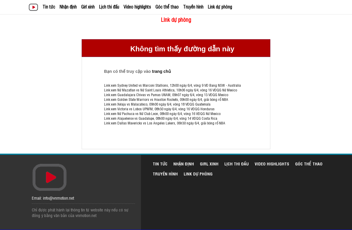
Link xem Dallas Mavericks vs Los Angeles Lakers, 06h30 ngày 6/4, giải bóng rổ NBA (164, 123)
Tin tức (48, 7)
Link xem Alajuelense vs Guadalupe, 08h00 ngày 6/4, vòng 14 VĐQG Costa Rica (160, 118)
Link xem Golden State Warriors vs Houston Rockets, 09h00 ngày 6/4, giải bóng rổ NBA (166, 99)
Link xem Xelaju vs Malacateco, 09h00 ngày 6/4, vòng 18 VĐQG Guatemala (157, 104)
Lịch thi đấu (109, 7)
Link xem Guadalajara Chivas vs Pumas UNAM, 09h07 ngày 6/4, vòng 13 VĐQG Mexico (166, 94)
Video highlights (137, 7)
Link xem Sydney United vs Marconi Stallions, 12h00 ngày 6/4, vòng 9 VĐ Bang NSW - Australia (172, 85)
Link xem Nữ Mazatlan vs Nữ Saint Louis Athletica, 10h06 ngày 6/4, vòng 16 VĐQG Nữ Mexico (170, 90)
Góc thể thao (167, 7)
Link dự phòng (220, 7)
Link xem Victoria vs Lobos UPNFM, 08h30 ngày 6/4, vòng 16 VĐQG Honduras (159, 108)
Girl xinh (88, 7)
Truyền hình (193, 7)
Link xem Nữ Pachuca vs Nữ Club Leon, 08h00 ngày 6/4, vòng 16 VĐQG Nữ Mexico (162, 113)
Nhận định (68, 7)
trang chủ (161, 71)
